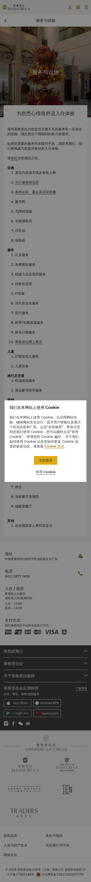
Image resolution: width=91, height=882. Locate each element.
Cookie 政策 (54, 446)
